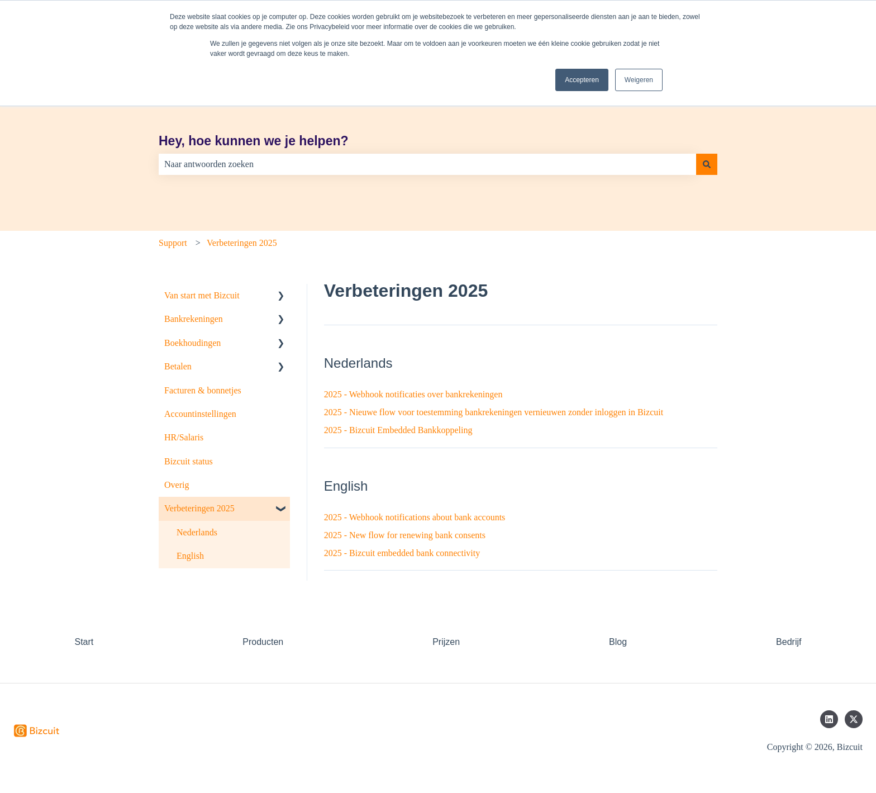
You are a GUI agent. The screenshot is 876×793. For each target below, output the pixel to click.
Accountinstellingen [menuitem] (200, 414)
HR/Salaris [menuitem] (183, 437)
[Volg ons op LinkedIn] (829, 719)
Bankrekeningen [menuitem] (193, 319)
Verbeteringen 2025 (242, 243)
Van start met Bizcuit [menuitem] (202, 295)
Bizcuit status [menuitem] (188, 461)
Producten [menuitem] (262, 642)
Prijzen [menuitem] (446, 642)
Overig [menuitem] (176, 485)
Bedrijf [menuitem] (788, 642)
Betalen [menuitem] (178, 366)
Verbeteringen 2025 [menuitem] (199, 508)
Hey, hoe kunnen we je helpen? (254, 141)
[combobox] (427, 164)
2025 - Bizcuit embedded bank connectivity (402, 553)
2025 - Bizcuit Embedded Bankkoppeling (398, 430)
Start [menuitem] (83, 642)
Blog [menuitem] (618, 642)
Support (173, 243)
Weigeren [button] (639, 80)
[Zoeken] (706, 164)
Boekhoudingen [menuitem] (192, 343)
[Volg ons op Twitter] (854, 719)
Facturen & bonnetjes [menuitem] (202, 390)
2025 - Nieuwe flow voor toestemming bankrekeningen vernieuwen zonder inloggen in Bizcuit (493, 412)
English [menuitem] (190, 556)
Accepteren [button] (582, 80)
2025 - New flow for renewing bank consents (404, 535)
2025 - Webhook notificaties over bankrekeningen (413, 394)
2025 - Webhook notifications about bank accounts (415, 517)
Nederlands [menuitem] (197, 532)
